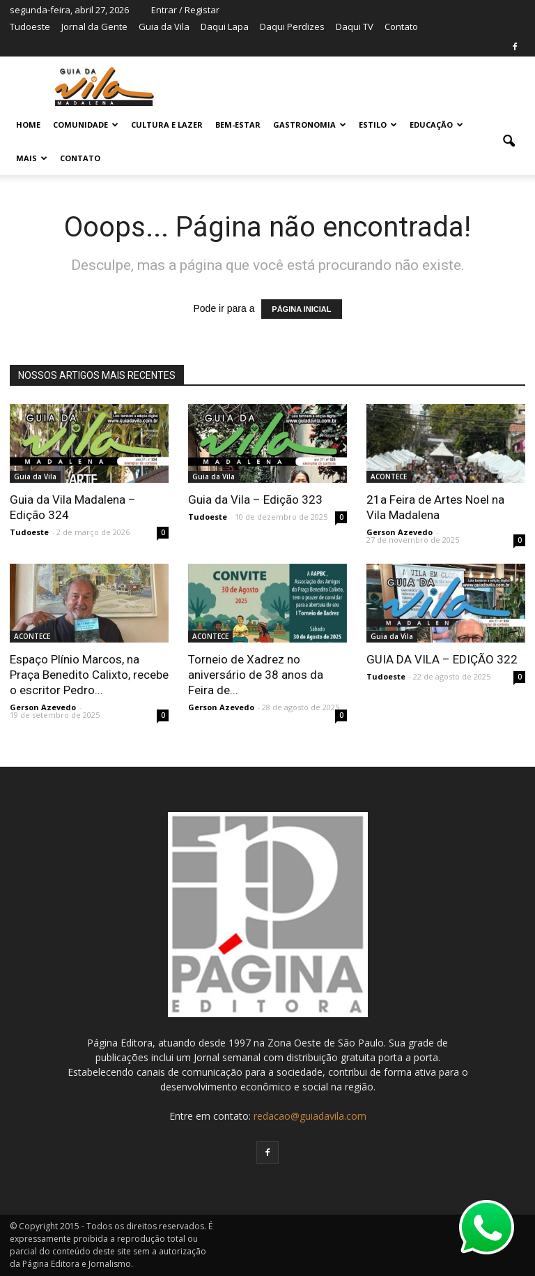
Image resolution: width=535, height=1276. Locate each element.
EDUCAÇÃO (436, 124)
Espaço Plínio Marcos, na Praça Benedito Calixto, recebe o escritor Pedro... (89, 674)
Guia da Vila (164, 26)
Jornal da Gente (94, 26)
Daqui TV (354, 26)
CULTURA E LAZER (167, 124)
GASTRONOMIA (309, 124)
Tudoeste (30, 26)
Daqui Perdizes (292, 26)
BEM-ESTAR (238, 124)
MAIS (31, 158)
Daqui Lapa (225, 26)
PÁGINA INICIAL (301, 309)
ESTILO (378, 124)
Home (28, 124)
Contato (401, 26)
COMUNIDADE (85, 124)
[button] (508, 141)
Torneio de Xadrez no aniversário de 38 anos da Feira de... (255, 674)
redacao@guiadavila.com (310, 1116)
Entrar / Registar (185, 9)
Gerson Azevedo (399, 532)
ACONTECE (389, 476)
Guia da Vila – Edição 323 (255, 499)
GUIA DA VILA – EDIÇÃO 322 (442, 659)
